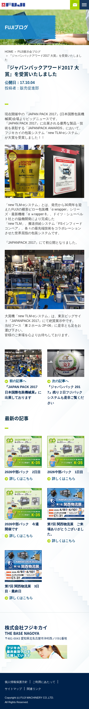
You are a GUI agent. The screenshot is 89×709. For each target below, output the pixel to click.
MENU (84, 4)
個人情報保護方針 (16, 682)
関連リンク (34, 689)
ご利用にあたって (44, 682)
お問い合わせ (75, 4)
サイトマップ (13, 689)
